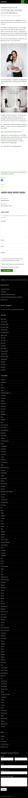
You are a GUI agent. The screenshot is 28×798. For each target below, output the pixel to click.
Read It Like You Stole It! (18, 309)
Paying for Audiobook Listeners (8, 294)
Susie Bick (22, 192)
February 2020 (4, 351)
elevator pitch (4, 483)
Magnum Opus (4, 577)
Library (2, 561)
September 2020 (5, 332)
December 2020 (4, 324)
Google (2, 518)
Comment (3, 221)
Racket (2, 651)
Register (3, 736)
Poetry (2, 625)
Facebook (9, 7)
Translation (3, 697)
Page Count (3, 614)
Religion (2, 657)
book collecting (4, 425)
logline (2, 569)
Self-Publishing (4, 673)
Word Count (4, 710)
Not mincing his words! (14, 204)
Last (15, 761)
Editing (2, 481)
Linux (2, 563)
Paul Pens (4, 2)
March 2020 (3, 348)
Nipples (10, 192)
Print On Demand (5, 627)
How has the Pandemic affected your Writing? (11, 297)
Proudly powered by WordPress (7, 796)
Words (2, 715)
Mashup (2, 585)
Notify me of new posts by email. (10, 267)
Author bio (3, 406)
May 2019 (3, 367)
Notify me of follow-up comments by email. (13, 264)
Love (2, 571)
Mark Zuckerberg (5, 579)
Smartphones (4, 681)
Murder (2, 598)
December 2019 (4, 356)
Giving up (3, 515)
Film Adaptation (4, 502)
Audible (2, 401)
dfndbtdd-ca (9, 15)
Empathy (3, 489)
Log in (2, 738)
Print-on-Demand (5, 630)
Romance (3, 659)
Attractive (3, 398)
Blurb (2, 422)
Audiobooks (3, 291)
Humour (2, 537)
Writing (2, 721)
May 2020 (3, 343)
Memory (3, 590)
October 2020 (4, 329)
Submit (3, 789)
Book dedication (4, 430)
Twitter (2, 705)
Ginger (2, 513)
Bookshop (3, 433)
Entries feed (3, 741)
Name (3, 240)
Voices (2, 707)
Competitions (4, 446)
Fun (1, 507)
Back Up (3, 411)
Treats (2, 699)
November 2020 (4, 327)
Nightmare (3, 609)
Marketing (3, 582)
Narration (3, 603)
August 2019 (4, 359)
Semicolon (3, 675)
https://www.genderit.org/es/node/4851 (11, 131)
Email (2, 246)
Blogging (3, 419)
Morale (2, 595)
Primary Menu (26, 2)
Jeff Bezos (3, 555)
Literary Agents (4, 566)
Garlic (2, 510)
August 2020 (4, 335)
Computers (3, 451)
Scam (2, 665)
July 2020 (3, 337)
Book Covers (4, 427)
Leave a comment (17, 15)
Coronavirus (3, 454)
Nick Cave (4, 192)
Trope (2, 702)
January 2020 (4, 353)
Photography (4, 617)
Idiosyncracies (4, 539)
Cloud (2, 443)
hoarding (3, 531)
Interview (3, 553)
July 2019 (3, 361)
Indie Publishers (4, 545)
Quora (2, 649)
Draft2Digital (4, 473)
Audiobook (3, 403)
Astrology (3, 395)
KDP (2, 558)
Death (2, 465)
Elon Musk (3, 486)
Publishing (3, 635)
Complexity (3, 449)
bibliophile (3, 414)
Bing (2, 417)
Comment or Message (7, 776)
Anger (2, 390)
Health (2, 526)
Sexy (2, 678)
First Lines (3, 505)
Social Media (3, 686)
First (2, 761)
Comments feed (4, 744)
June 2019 (3, 364)
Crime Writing (4, 462)
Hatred (2, 523)
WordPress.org (4, 746)
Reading (3, 654)
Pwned (2, 641)
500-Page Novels (14, 199)
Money (2, 593)
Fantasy (2, 497)
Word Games (4, 713)
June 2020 (3, 340)
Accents (3, 379)
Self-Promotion (4, 670)
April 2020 (3, 345)
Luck (2, 574)
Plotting (3, 622)
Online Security (4, 611)
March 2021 (3, 319)
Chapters (3, 438)
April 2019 (3, 369)
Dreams (2, 475)
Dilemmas (3, 470)
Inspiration (3, 550)
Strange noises (4, 689)
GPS (2, 521)
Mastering (3, 587)
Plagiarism (3, 619)
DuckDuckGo (4, 478)
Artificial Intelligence (5, 393)
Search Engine (4, 667)
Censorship (4, 7)
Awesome (3, 409)
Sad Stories (3, 662)
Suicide (2, 691)
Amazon (2, 387)
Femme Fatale (4, 499)
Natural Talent (4, 606)
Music (2, 601)
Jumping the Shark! (5, 289)
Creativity (3, 459)
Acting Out (3, 382)
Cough (2, 457)
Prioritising (3, 633)
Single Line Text (5, 770)
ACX (2, 385)
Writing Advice (4, 723)
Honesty (3, 534)
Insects (2, 547)
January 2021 (4, 321)
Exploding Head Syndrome (7, 491)
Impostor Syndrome (5, 542)
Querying (3, 643)
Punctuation (4, 638)
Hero (2, 529)
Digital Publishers (5, 467)
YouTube (15, 7)
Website (3, 252)
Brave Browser (4, 299)
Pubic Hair (16, 192)
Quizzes (2, 646)
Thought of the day (5, 694)
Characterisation (5, 441)
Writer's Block (4, 718)
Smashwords (4, 683)
